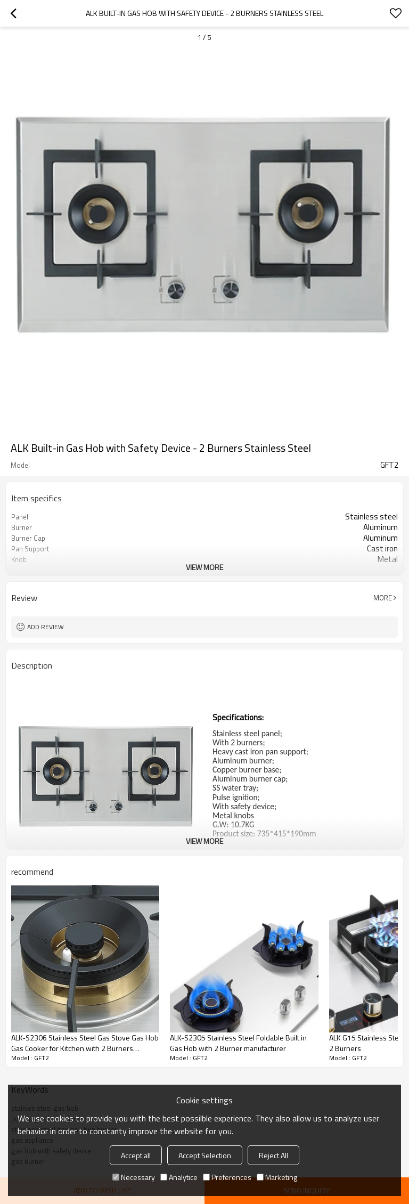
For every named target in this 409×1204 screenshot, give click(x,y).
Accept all (136, 1155)
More (382, 597)
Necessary (133, 1177)
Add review (45, 627)
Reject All (273, 1155)
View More (204, 567)
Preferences (227, 1177)
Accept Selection (204, 1155)
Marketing (277, 1177)
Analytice (179, 1177)
